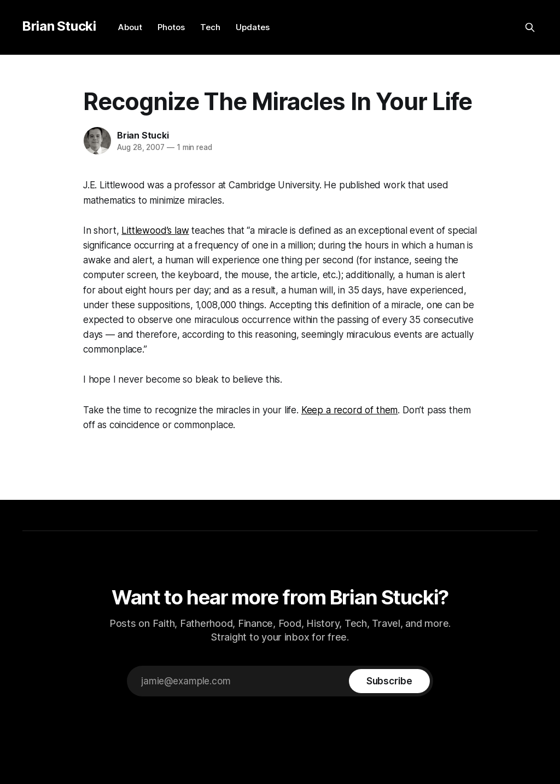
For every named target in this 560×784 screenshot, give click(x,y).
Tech (210, 27)
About (130, 27)
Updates (253, 27)
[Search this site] (530, 27)
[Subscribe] (389, 681)
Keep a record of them (349, 410)
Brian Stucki (59, 26)
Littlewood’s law (155, 230)
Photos (171, 27)
